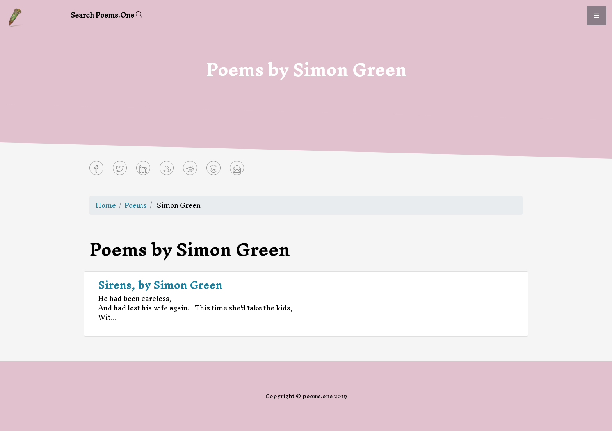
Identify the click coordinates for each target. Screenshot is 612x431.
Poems (136, 205)
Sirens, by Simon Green (160, 285)
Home (106, 205)
